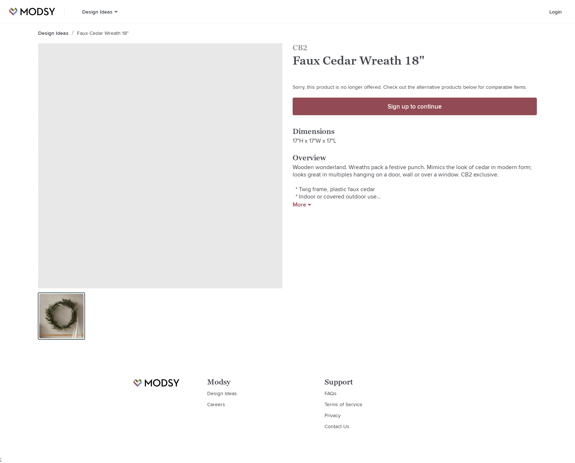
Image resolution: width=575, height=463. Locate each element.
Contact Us (337, 426)
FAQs (331, 393)
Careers (216, 404)
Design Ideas (97, 11)
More (302, 204)
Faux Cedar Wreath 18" (103, 33)
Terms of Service (343, 404)
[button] (116, 12)
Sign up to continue (415, 106)
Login (555, 11)
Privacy (333, 415)
